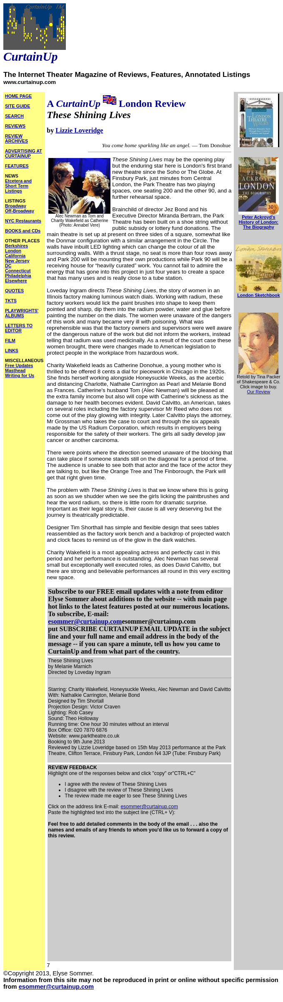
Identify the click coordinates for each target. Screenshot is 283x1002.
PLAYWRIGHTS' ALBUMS (21, 313)
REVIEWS (15, 125)
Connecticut (18, 270)
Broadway (15, 205)
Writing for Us (19, 375)
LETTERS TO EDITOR (19, 328)
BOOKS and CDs (22, 230)
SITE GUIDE (17, 106)
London (13, 250)
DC (8, 265)
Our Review (258, 391)
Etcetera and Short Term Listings (18, 185)
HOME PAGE (18, 96)
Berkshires (16, 245)
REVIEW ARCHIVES (16, 138)
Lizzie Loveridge (79, 130)
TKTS (11, 300)
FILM (10, 340)
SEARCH (14, 116)
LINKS (11, 350)
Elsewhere (16, 280)
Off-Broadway (19, 210)
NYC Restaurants (23, 220)
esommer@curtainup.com (85, 621)
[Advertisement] (139, 902)
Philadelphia (18, 275)
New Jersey (17, 260)
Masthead (15, 370)
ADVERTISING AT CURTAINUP (23, 153)
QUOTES (14, 290)
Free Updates (19, 365)
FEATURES (17, 165)
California (15, 255)
